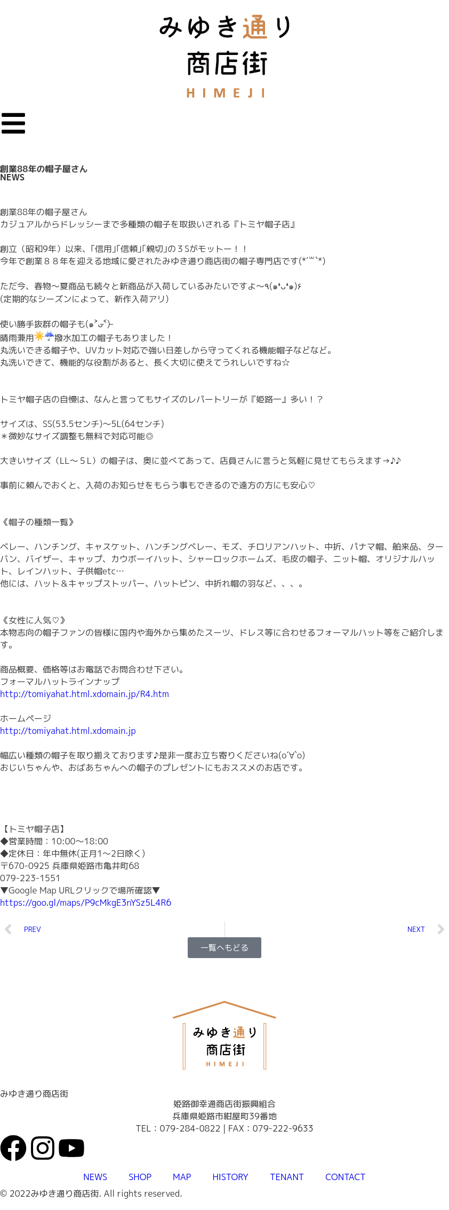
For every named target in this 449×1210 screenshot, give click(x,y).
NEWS (12, 177)
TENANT (287, 1177)
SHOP (140, 1177)
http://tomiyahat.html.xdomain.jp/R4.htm (84, 694)
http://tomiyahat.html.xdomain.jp (68, 731)
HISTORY (230, 1177)
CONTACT (345, 1177)
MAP (182, 1177)
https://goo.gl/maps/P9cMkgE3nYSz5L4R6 (85, 902)
